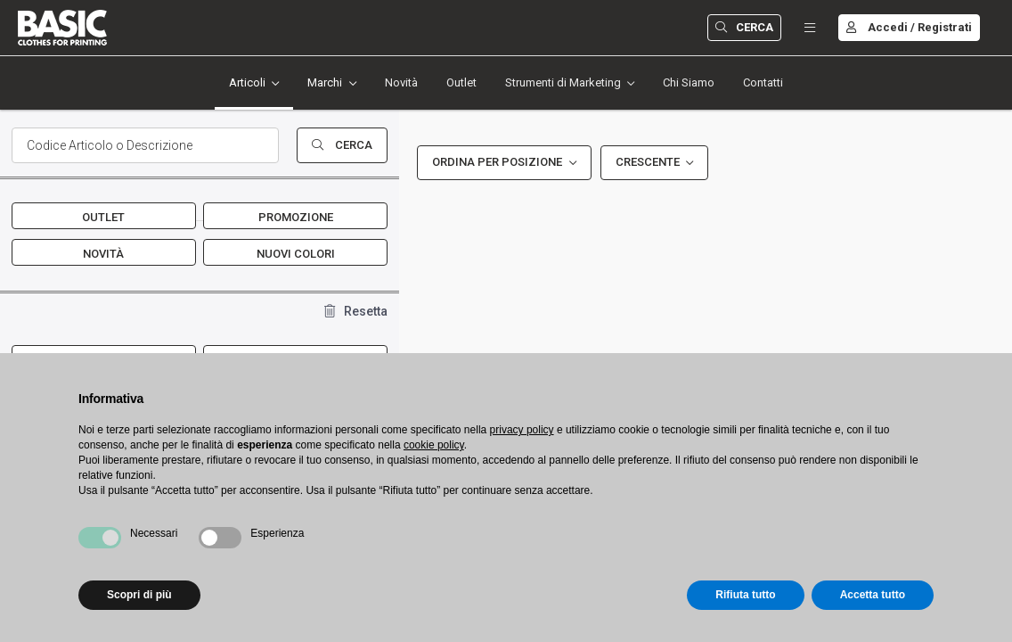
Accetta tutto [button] (872, 594)
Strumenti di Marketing (563, 82)
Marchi (324, 82)
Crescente (648, 162)
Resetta (356, 311)
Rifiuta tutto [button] (745, 594)
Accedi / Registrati (909, 27)
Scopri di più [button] (139, 594)
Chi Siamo (688, 82)
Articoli (247, 82)
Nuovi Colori (296, 253)
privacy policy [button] (522, 430)
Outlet (461, 82)
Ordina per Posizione (497, 162)
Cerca (744, 27)
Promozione (295, 217)
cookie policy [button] (434, 445)
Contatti (763, 82)
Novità (401, 82)
